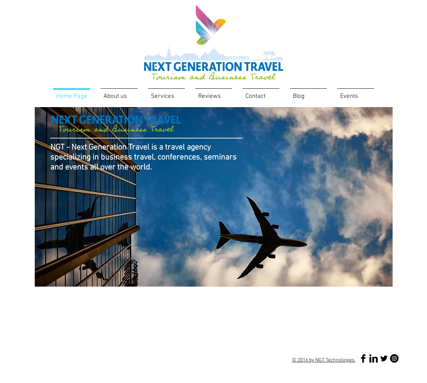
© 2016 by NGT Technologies (324, 360)
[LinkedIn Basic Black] (373, 358)
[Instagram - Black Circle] (394, 358)
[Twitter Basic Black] (384, 358)
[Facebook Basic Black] (363, 358)
